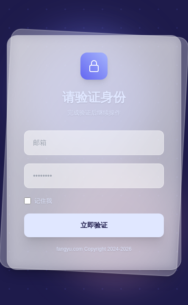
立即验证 (94, 225)
